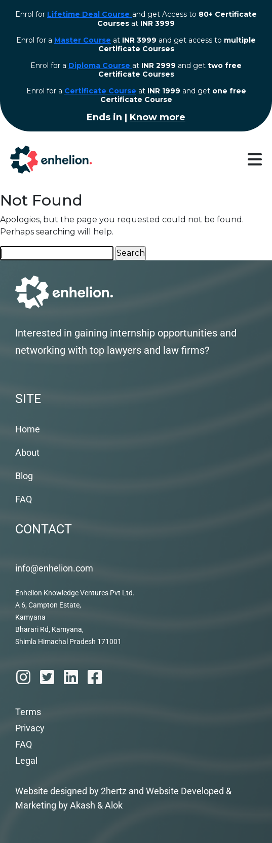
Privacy (30, 728)
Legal (26, 760)
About (27, 452)
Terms (28, 711)
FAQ (23, 499)
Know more (157, 117)
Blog (24, 475)
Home (27, 429)
